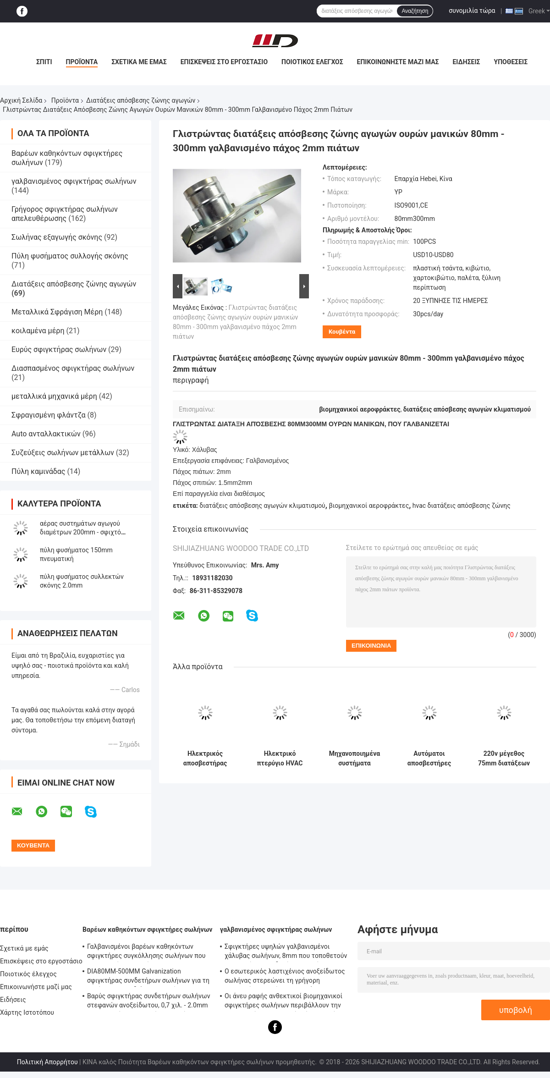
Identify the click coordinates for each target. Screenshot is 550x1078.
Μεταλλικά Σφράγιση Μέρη (57, 312)
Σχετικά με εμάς (138, 62)
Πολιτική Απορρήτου (47, 1062)
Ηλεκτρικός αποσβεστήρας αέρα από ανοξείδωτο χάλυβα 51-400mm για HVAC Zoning (204, 758)
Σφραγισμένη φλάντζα (48, 415)
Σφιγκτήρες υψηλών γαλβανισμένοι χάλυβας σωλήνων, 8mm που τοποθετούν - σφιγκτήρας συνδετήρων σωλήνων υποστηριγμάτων (286, 952)
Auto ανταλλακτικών (46, 433)
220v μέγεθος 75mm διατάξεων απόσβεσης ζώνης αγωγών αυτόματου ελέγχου (503, 758)
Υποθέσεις (511, 62)
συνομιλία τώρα (472, 10)
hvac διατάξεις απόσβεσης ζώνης (461, 505)
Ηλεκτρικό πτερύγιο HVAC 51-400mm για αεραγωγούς (280, 758)
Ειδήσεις (466, 62)
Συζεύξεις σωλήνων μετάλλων (62, 452)
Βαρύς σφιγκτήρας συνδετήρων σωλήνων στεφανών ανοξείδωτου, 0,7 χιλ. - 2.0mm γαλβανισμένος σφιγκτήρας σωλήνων (148, 1002)
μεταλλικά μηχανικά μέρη (54, 396)
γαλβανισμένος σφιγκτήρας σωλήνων (73, 181)
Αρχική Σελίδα (21, 100)
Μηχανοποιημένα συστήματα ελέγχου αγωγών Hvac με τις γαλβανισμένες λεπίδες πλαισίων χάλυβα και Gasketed (354, 758)
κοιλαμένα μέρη (37, 330)
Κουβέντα (342, 331)
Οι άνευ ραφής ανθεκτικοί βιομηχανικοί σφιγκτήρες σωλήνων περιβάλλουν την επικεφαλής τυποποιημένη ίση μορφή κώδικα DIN (283, 1002)
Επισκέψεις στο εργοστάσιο (224, 62)
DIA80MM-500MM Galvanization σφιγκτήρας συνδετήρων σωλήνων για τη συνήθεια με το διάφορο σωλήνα (148, 977)
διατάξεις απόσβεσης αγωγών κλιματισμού (262, 505)
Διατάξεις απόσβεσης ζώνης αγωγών (140, 100)
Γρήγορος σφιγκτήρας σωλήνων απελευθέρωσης (64, 214)
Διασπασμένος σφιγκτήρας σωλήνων (72, 368)
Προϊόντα (82, 62)
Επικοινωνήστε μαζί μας (398, 62)
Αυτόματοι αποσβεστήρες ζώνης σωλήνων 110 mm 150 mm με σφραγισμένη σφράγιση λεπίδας (429, 758)
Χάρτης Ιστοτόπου (27, 1012)
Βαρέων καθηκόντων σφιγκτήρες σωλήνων (147, 929)
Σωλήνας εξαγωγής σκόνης (56, 237)
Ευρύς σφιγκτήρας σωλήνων (58, 349)
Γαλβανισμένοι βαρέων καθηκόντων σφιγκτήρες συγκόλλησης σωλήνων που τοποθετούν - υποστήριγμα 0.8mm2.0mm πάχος (148, 952)
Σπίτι (44, 62)
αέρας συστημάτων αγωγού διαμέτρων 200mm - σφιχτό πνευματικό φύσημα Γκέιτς (80, 532)
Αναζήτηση (415, 11)
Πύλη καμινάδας (38, 471)
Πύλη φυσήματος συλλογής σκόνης (69, 256)
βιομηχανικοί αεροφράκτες (369, 505)
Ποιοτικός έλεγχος (312, 62)
